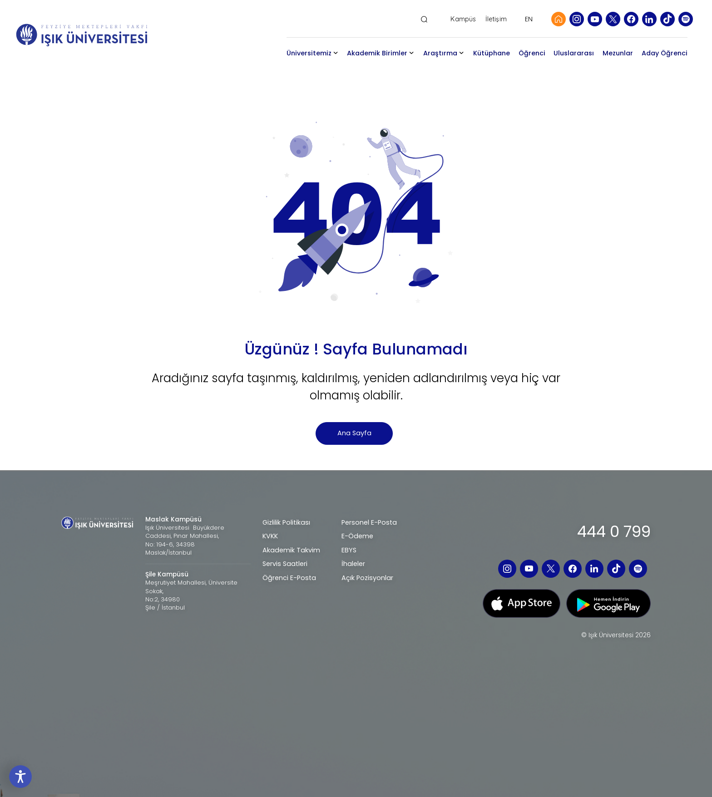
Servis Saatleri (284, 563)
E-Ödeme (357, 536)
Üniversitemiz (309, 53)
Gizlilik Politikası (286, 522)
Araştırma (440, 53)
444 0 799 (614, 531)
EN (529, 19)
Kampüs (463, 19)
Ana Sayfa (354, 433)
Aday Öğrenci (664, 53)
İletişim (496, 19)
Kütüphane (491, 53)
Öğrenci (532, 53)
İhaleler (353, 563)
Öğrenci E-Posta (289, 577)
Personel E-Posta (369, 522)
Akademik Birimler (377, 53)
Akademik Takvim (291, 550)
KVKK (270, 536)
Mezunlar (618, 53)
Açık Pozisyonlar (367, 577)
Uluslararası (574, 53)
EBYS (348, 550)
